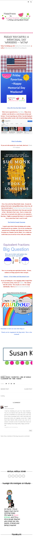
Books (3, 377)
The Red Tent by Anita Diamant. (22, 208)
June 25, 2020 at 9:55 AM (9, 408)
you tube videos (15, 379)
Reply (30, 430)
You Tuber (21, 112)
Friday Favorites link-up (15, 377)
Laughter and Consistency (11, 427)
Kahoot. (22, 282)
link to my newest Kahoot (22, 286)
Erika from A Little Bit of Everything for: (16, 48)
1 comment (3, 375)
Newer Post (5, 389)
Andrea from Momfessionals (23, 46)
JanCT (6, 406)
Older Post (28, 389)
